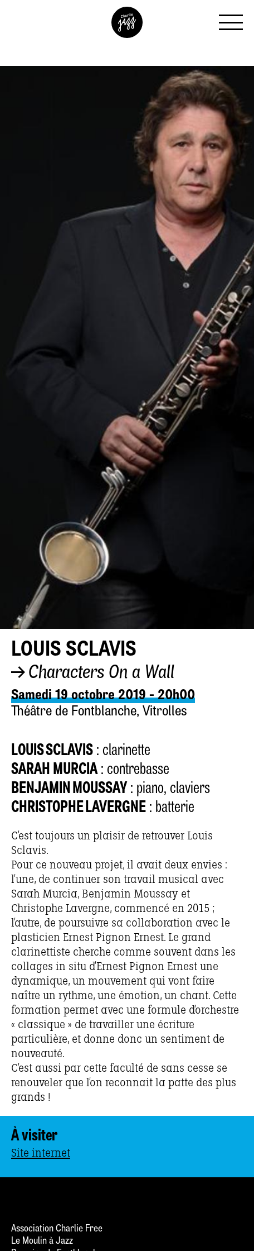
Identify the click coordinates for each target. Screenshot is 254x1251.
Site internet (40, 1153)
